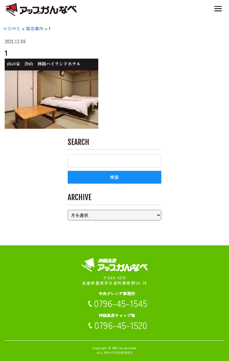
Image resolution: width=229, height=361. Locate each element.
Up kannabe (127, 347)
